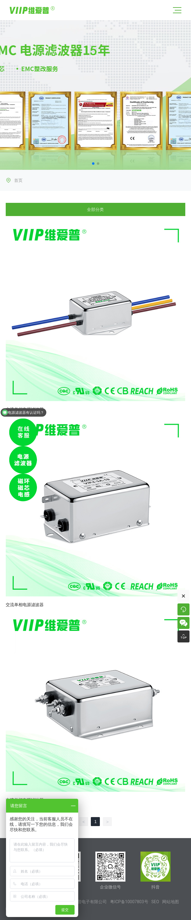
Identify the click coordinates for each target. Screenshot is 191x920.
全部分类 (95, 209)
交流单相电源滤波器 (25, 604)
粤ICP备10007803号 (129, 901)
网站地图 (170, 901)
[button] (93, 163)
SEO (155, 901)
